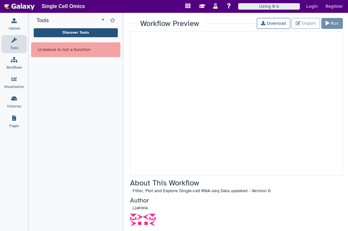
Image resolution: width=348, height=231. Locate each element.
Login (312, 6)
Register (334, 6)
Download (273, 23)
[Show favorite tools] (112, 20)
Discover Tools (76, 32)
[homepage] (20, 6)
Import (306, 23)
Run (332, 23)
